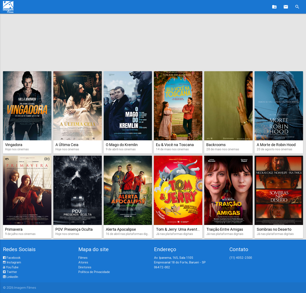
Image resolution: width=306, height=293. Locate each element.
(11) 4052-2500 (241, 258)
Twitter (10, 272)
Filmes (83, 258)
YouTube (10, 267)
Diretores (84, 267)
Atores (83, 262)
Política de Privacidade (94, 272)
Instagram (12, 262)
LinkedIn (10, 277)
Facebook (11, 258)
